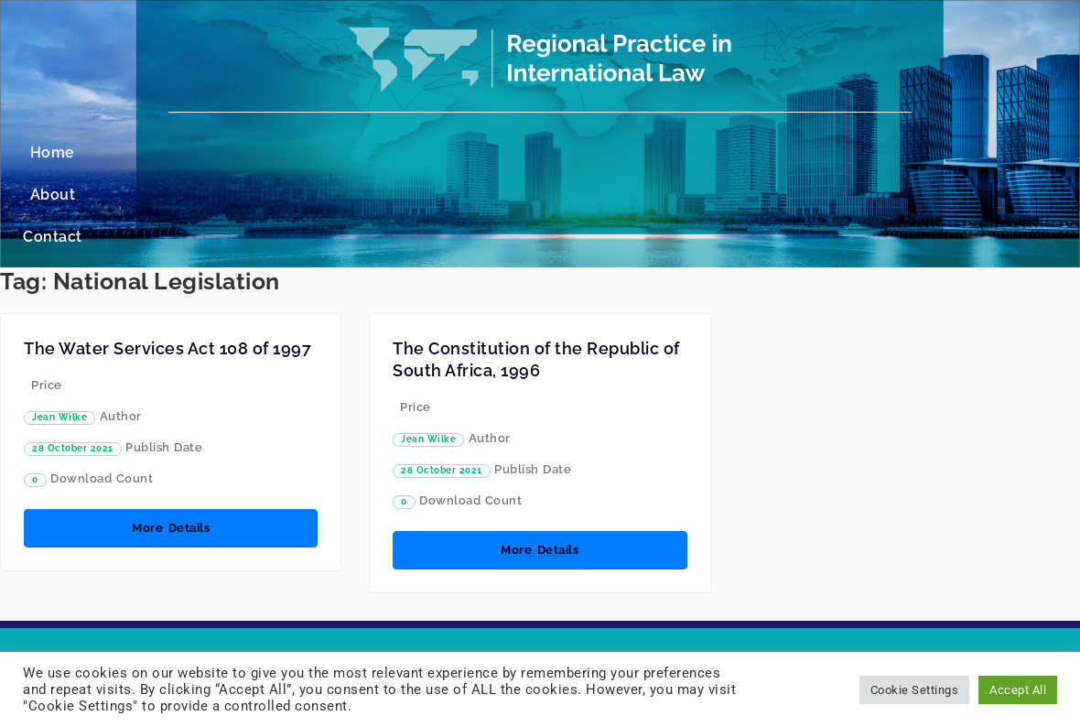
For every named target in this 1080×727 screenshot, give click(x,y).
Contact (606, 152)
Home (453, 152)
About (526, 152)
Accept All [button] (1017, 690)
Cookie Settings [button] (914, 690)
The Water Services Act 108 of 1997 (167, 264)
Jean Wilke (59, 333)
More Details (171, 443)
